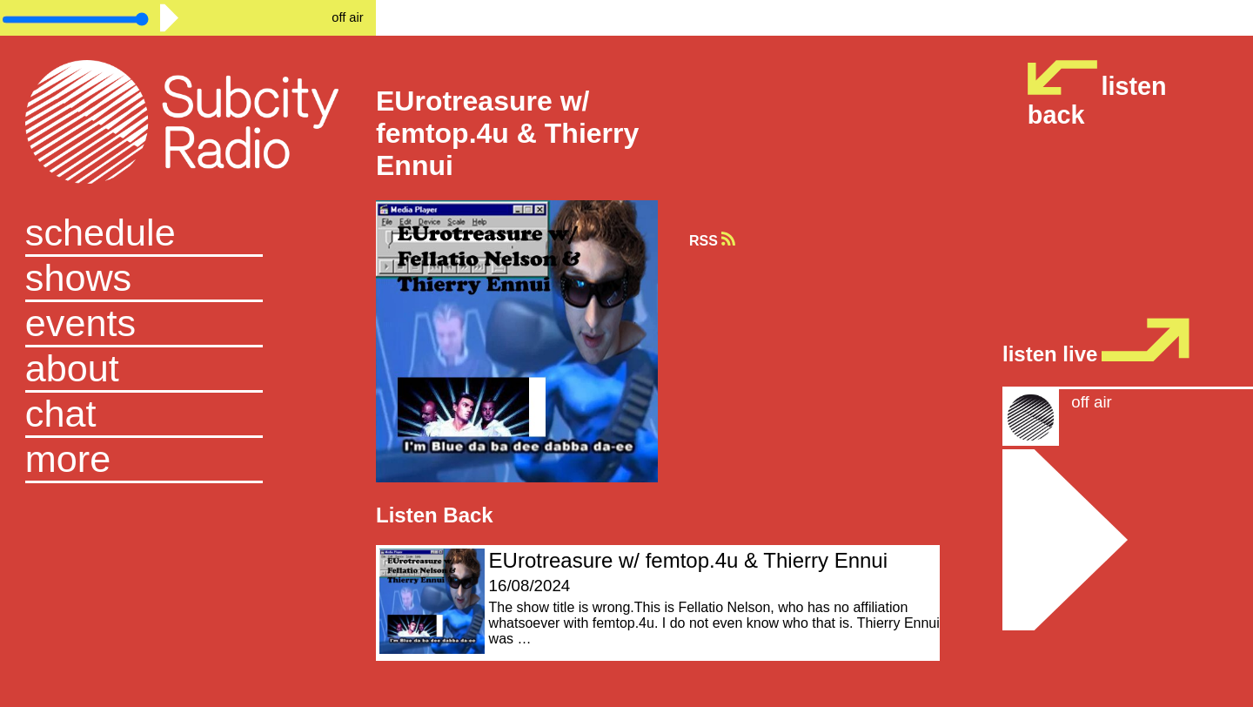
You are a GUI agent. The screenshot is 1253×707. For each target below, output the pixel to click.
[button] (188, 460)
